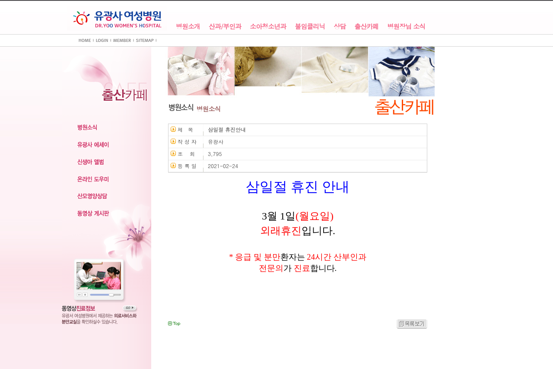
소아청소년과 (268, 26)
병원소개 (188, 26)
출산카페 (366, 26)
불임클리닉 (310, 26)
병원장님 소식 (406, 26)
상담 (340, 26)
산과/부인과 (225, 26)
